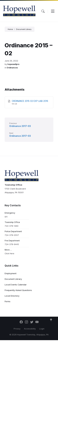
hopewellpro (13, 64)
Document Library (23, 29)
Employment (10, 273)
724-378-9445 (12, 244)
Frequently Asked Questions (18, 290)
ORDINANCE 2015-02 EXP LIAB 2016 (30, 101)
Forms (7, 301)
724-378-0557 (12, 235)
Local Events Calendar (16, 284)
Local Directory (12, 296)
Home (10, 29)
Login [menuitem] (41, 329)
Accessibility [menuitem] (30, 329)
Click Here (9, 253)
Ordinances (12, 67)
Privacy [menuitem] (17, 329)
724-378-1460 (11, 226)
